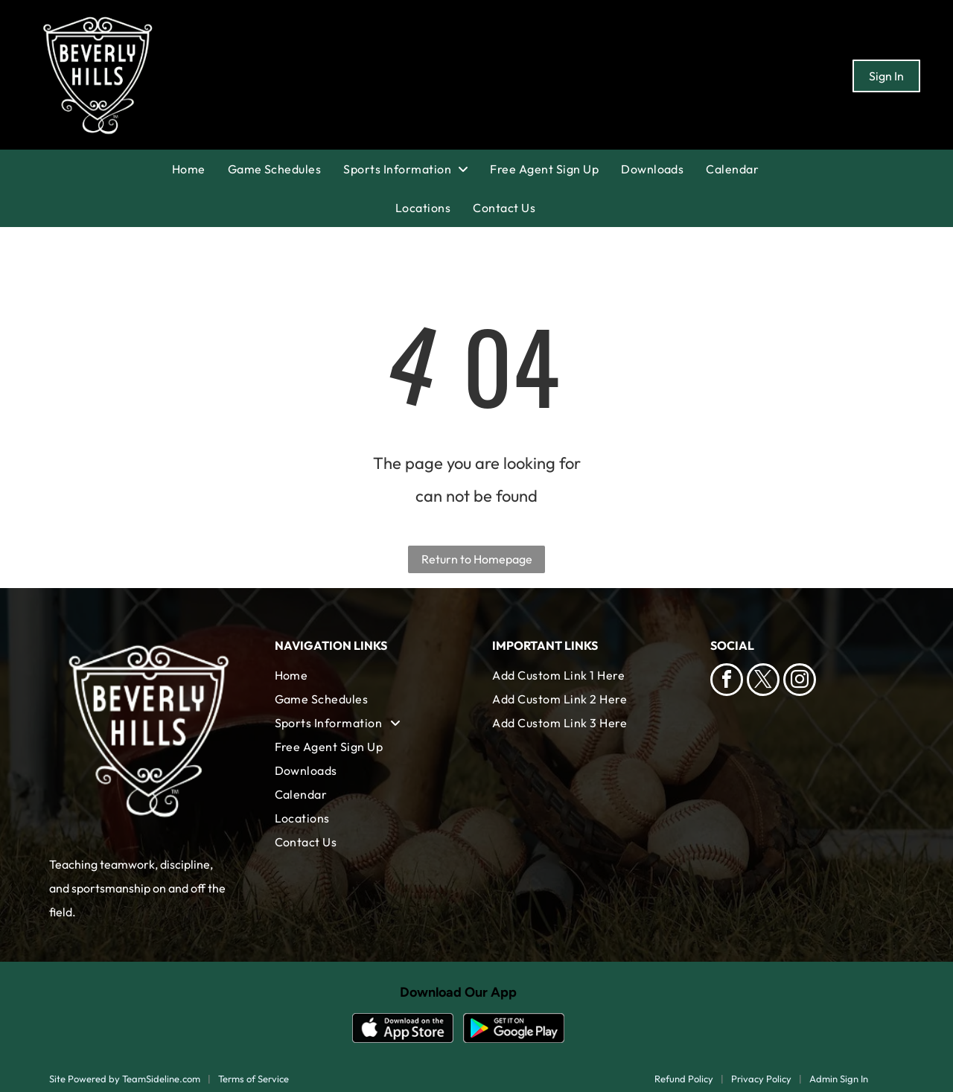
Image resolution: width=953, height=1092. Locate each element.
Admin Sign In (838, 1079)
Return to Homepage (476, 559)
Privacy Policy (761, 1079)
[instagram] (799, 681)
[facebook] (726, 681)
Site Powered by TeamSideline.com (124, 1079)
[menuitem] (200, 169)
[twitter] (763, 681)
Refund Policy (683, 1079)
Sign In (886, 75)
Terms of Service (253, 1079)
